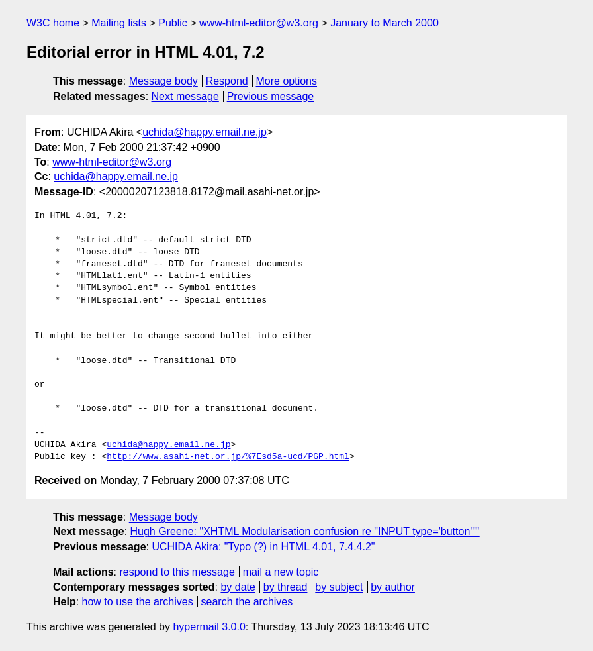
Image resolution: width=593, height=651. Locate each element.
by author (393, 587)
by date (237, 587)
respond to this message (176, 571)
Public (172, 22)
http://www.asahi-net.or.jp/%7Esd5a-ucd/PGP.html (228, 457)
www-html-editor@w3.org (258, 22)
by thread (285, 587)
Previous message (270, 96)
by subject (339, 587)
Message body (163, 81)
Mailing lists (118, 22)
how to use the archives (137, 601)
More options (287, 81)
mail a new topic (281, 571)
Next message (185, 96)
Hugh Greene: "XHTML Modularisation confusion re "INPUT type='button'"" (305, 531)
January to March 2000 (384, 22)
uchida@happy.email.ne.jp (204, 132)
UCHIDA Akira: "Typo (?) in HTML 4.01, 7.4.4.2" (263, 546)
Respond (227, 81)
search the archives (247, 601)
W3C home (52, 22)
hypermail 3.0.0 (209, 626)
